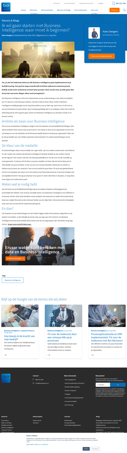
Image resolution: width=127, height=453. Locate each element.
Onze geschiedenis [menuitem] (69, 423)
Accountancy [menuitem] (5, 420)
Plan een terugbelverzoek (101, 56)
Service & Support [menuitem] (70, 3)
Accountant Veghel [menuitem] (71, 401)
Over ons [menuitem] (94, 10)
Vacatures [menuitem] (36, 423)
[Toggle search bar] (124, 10)
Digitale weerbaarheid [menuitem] (7, 432)
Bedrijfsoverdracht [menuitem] (6, 425)
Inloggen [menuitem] (101, 3)
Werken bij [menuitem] (57, 3)
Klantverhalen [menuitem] (47, 10)
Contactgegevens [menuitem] (70, 379)
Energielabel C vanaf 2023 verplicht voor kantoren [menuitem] (110, 432)
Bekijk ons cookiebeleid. (42, 444)
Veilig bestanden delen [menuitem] (87, 3)
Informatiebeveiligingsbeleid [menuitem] (74, 398)
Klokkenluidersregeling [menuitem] (72, 387)
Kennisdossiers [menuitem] (80, 10)
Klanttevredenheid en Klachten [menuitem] (74, 383)
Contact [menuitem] (114, 10)
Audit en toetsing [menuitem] (6, 423)
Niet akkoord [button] (95, 448)
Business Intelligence (13, 280)
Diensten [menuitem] (34, 10)
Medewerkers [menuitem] (68, 420)
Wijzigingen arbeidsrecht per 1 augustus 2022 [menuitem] (108, 420)
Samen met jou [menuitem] (37, 420)
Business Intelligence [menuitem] (7, 427)
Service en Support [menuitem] (70, 390)
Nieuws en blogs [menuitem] (63, 10)
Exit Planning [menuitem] (69, 405)
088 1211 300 (119, 3)
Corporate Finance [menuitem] (6, 430)
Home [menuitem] (23, 10)
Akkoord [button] (86, 448)
